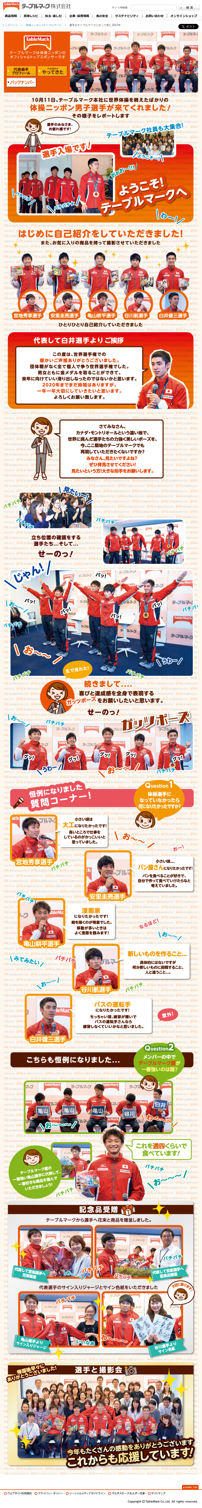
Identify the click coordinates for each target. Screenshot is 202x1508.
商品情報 (11, 16)
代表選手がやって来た (53, 71)
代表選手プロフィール (22, 71)
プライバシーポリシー (48, 1493)
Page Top (190, 1487)
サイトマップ (156, 1493)
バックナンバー (22, 82)
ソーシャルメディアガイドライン (85, 1493)
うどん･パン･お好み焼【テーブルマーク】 (36, 6)
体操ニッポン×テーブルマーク (44, 25)
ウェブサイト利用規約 (18, 1493)
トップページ (10, 25)
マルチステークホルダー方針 (126, 1493)
